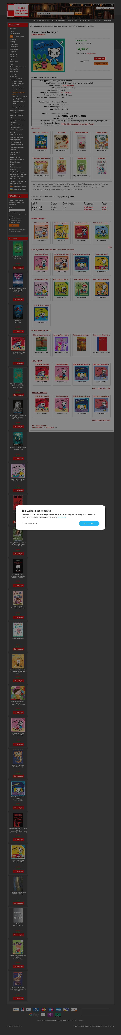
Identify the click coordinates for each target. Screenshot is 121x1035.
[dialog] (60, 517)
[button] (29, 523)
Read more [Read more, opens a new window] (62, 517)
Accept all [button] (89, 523)
